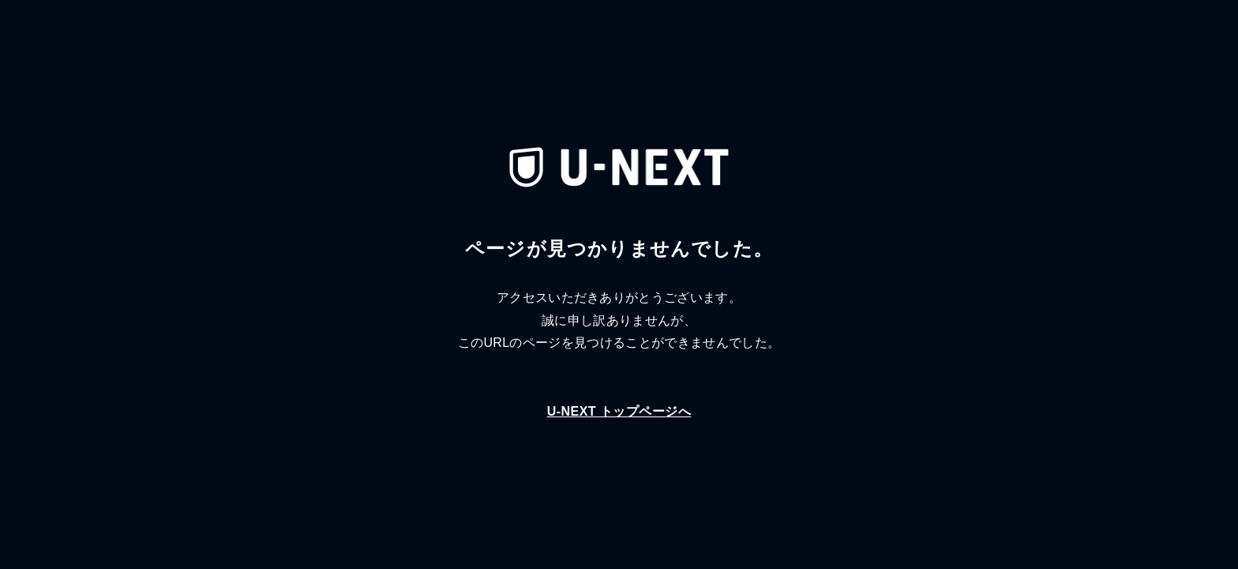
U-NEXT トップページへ (619, 411)
